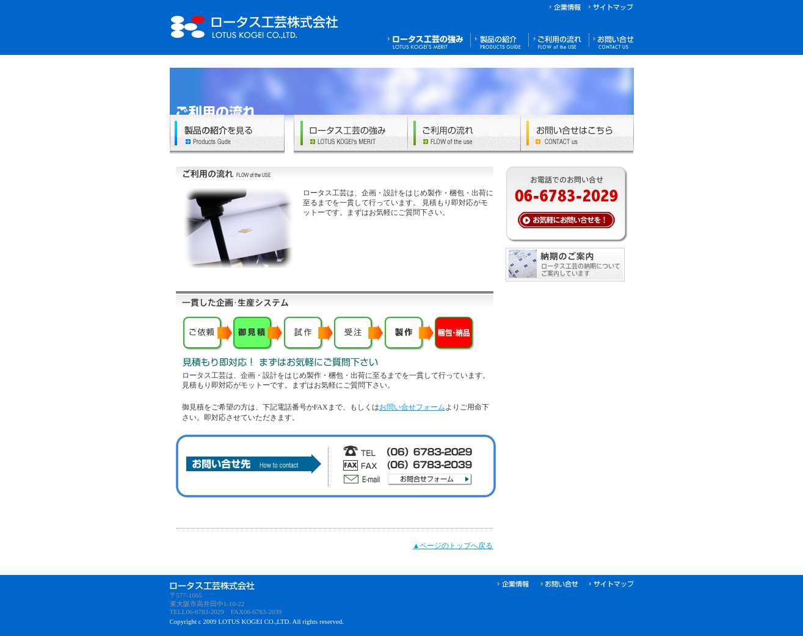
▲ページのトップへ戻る (453, 545)
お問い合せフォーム (412, 407)
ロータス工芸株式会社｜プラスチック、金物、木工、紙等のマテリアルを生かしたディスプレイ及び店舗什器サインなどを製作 (255, 26)
